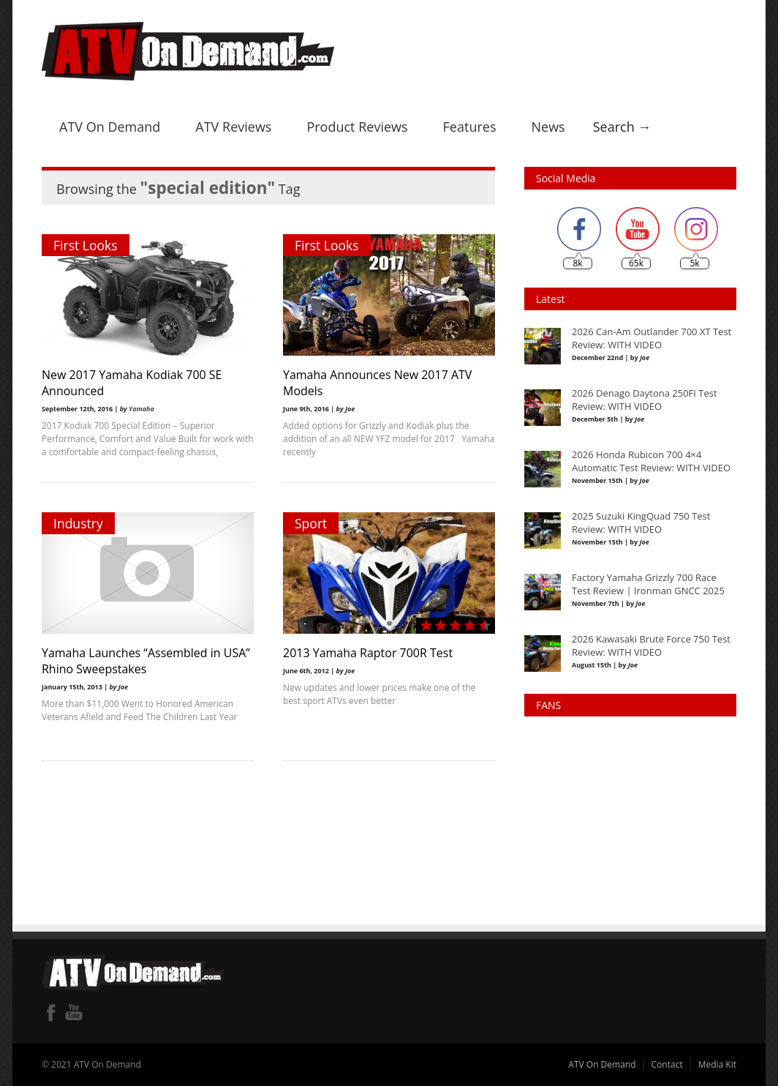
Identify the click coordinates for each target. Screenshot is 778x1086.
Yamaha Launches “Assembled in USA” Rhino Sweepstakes (146, 661)
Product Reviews (356, 126)
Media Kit (717, 1064)
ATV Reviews (233, 126)
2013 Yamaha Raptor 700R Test (368, 653)
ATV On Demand (109, 126)
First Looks (85, 245)
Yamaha (141, 408)
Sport (311, 523)
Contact (667, 1064)
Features (469, 126)
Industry (78, 523)
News (547, 126)
